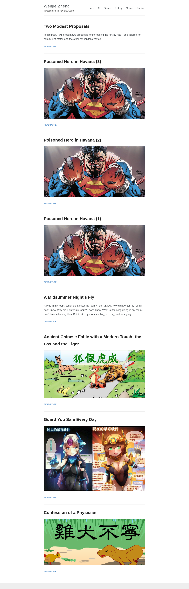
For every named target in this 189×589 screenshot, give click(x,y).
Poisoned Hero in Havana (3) (72, 61)
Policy (118, 8)
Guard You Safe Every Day (70, 419)
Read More (50, 46)
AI (99, 8)
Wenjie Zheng (57, 6)
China (129, 8)
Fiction (141, 8)
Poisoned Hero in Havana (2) (72, 140)
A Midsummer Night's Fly (69, 297)
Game (107, 8)
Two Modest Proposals (66, 26)
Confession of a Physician (70, 512)
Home (90, 8)
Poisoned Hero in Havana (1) (72, 218)
